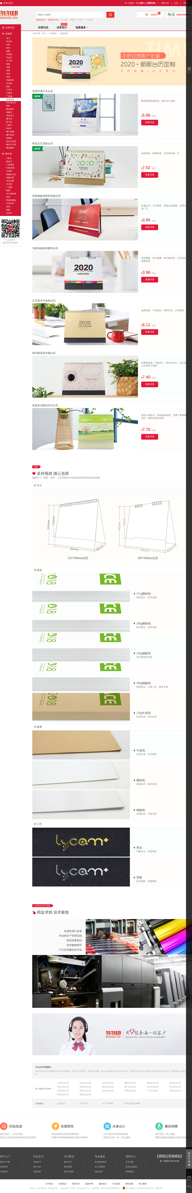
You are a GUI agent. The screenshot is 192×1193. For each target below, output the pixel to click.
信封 (8, 74)
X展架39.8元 (53, 20)
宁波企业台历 (130, 1091)
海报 (8, 64)
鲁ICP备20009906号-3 (111, 1188)
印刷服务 (53, 33)
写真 (8, 67)
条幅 (8, 210)
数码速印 (10, 109)
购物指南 (129, 1171)
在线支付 (37, 1162)
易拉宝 (9, 161)
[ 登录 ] (142, 3)
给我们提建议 (131, 1167)
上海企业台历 (63, 1083)
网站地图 (129, 1184)
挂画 (8, 197)
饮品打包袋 (11, 141)
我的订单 (165, 3)
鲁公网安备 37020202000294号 (137, 1188)
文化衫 (9, 184)
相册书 (73, 20)
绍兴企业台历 (108, 1091)
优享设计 (62, 27)
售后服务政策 (100, 1162)
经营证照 (159, 1188)
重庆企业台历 (130, 1083)
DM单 (8, 128)
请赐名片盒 (11, 174)
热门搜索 (143, 1184)
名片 (8, 38)
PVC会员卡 (11, 103)
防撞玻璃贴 (11, 200)
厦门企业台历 (130, 1087)
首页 (44, 33)
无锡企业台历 (85, 1094)
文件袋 (9, 83)
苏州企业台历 (175, 1091)
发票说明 (37, 1171)
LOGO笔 (10, 203)
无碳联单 (10, 80)
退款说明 (99, 1171)
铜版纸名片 (41, 20)
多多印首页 (8, 3)
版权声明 (89, 1184)
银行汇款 (37, 1167)
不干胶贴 (89, 20)
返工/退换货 (100, 1167)
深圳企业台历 (85, 1087)
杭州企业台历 (63, 1094)
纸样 (8, 106)
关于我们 (49, 1184)
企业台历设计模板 (132, 1103)
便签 (8, 70)
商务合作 (76, 1184)
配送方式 (68, 1162)
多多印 (32, 1188)
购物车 (150, 14)
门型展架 (10, 165)
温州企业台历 (175, 1083)
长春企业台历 (63, 1091)
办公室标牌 (11, 194)
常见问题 (129, 1162)
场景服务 (82, 27)
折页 (8, 48)
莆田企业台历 (152, 1083)
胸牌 (8, 190)
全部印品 (9, 27)
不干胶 (9, 61)
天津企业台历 (108, 1083)
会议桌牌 (10, 181)
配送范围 (68, 1167)
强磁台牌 (10, 177)
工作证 (9, 90)
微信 (189, 72)
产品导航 (116, 1184)
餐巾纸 (9, 119)
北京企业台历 (85, 1083)
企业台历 (61, 1103)
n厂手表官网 (107, 1103)
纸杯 (8, 86)
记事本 (9, 93)
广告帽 (9, 187)
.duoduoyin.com (83, 1188)
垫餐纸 (9, 138)
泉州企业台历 (63, 1087)
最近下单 (189, 1159)
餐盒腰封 (10, 148)
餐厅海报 (10, 132)
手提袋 (9, 54)
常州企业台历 (175, 1087)
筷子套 (9, 122)
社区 (176, 3)
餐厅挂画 (10, 135)
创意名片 (10, 115)
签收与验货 (69, 1171)
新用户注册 (5, 1162)
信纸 (8, 77)
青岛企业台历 (85, 1091)
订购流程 (4, 1171)
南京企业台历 (108, 1087)
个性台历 (83, 1103)
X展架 (8, 158)
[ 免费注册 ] (151, 3)
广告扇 (9, 96)
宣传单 (80, 20)
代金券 (9, 57)
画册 (8, 51)
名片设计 (64, 20)
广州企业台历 (152, 1091)
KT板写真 (10, 168)
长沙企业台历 (152, 1087)
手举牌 (9, 171)
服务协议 (102, 1184)
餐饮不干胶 (11, 144)
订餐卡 (9, 125)
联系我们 (62, 1184)
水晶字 (9, 213)
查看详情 (149, 122)
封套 (8, 45)
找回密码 (4, 1167)
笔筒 (8, 206)
